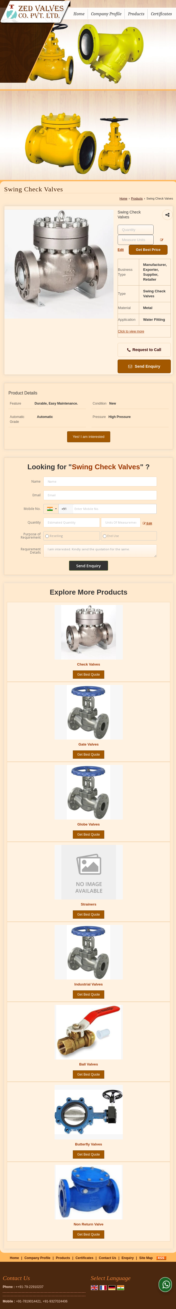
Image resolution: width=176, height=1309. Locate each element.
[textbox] (136, 240)
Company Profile (106, 13)
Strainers (88, 904)
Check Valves (88, 664)
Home (79, 13)
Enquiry (128, 1258)
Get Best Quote (88, 674)
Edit (147, 523)
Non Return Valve (88, 1224)
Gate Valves (89, 744)
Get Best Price (148, 250)
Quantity (34, 522)
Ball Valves (88, 1064)
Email (36, 495)
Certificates (161, 13)
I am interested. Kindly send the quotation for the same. (100, 550)
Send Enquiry (144, 366)
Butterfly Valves (88, 1144)
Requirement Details (31, 551)
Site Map (146, 1258)
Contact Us (107, 1258)
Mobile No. (32, 508)
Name (36, 481)
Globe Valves (88, 824)
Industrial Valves (88, 984)
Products (136, 13)
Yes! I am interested (89, 437)
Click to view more (131, 331)
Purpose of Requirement (31, 536)
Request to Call (144, 350)
